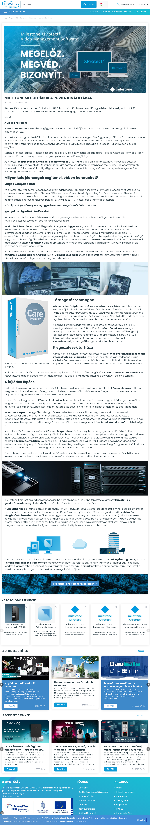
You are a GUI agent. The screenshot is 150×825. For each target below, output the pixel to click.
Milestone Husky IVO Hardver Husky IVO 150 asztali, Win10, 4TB (15, 626)
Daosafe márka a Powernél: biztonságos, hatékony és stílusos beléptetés (124, 685)
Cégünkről (83, 787)
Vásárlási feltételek (87, 800)
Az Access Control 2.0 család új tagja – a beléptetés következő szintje (123, 748)
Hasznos (116, 12)
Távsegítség (122, 800)
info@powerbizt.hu (10, 796)
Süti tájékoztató (80, 821)
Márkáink (94, 12)
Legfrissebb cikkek (16, 715)
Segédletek (121, 804)
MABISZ (119, 809)
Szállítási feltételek (87, 813)
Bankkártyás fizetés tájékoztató (93, 792)
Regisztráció (143, 4)
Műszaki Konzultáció (125, 792)
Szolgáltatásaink (86, 796)
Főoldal (4, 18)
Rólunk (105, 12)
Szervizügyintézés (87, 809)
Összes (142, 650)
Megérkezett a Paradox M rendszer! (19, 685)
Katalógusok (122, 796)
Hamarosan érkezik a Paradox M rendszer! (73, 683)
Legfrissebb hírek (15, 651)
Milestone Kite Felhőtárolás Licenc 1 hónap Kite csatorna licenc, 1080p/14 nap (45, 626)
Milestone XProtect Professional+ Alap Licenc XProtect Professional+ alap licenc (105, 626)
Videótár (128, 12)
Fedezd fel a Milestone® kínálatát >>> (75, 583)
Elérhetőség (141, 12)
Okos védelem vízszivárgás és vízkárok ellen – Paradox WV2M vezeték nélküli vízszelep (23, 748)
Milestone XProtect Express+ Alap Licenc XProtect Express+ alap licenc (75, 626)
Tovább (11, 706)
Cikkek (11, 18)
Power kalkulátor (124, 813)
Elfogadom (140, 820)
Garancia (83, 804)
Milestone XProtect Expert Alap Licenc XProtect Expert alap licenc (135, 626)
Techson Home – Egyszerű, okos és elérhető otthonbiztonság (75, 748)
